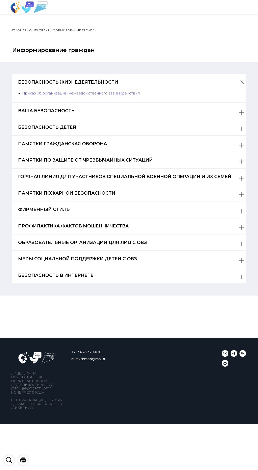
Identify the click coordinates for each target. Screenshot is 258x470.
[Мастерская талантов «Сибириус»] (242, 356)
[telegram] (234, 356)
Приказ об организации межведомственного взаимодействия (81, 93)
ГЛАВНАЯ (19, 30)
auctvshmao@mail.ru (88, 359)
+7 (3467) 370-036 (86, 352)
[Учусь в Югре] (225, 356)
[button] (23, 460)
